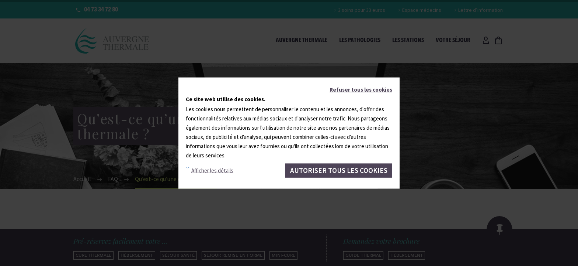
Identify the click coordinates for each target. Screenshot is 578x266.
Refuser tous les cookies (361, 89)
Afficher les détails (212, 170)
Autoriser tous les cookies (338, 170)
